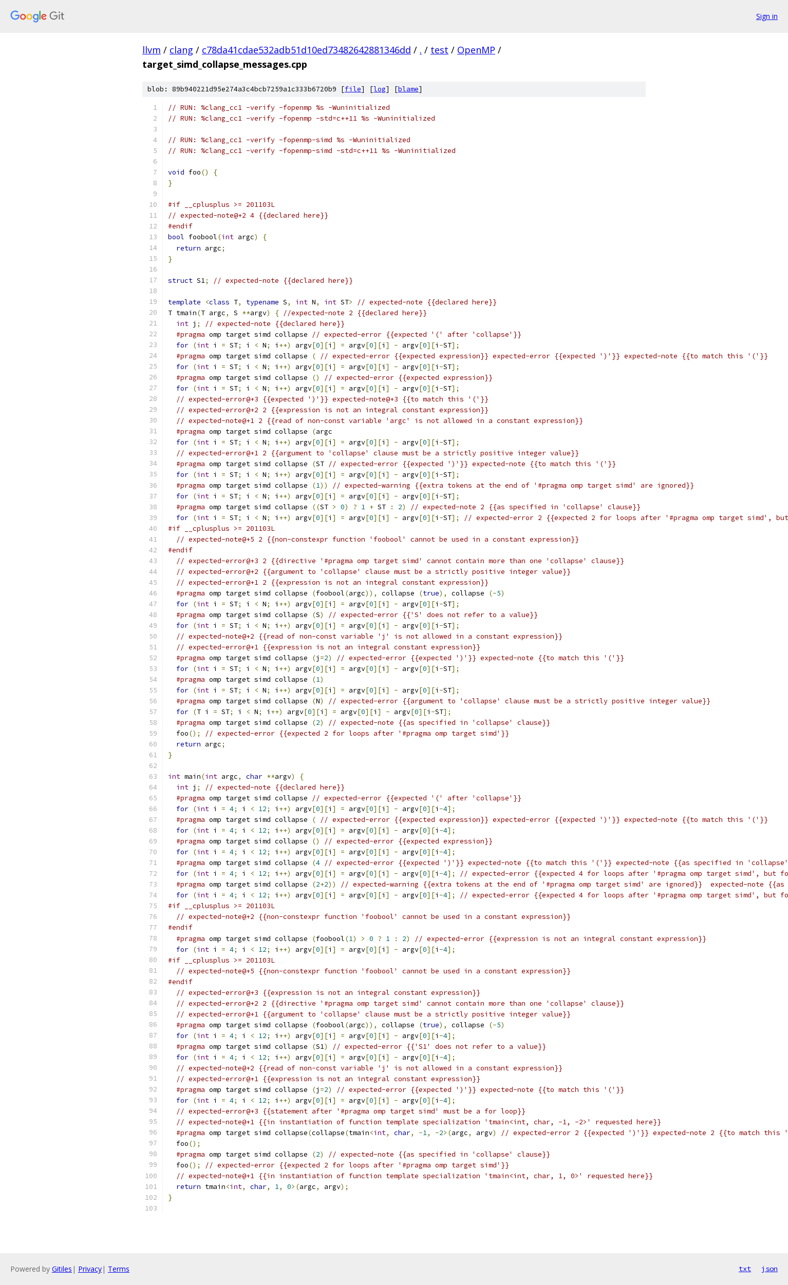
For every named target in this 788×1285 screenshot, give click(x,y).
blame (408, 89)
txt (745, 1268)
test (439, 50)
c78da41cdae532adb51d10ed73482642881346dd (306, 50)
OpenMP (476, 50)
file (353, 89)
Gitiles (62, 1269)
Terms (118, 1269)
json (769, 1268)
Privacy (90, 1269)
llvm (151, 50)
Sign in (767, 16)
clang (181, 50)
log (379, 89)
